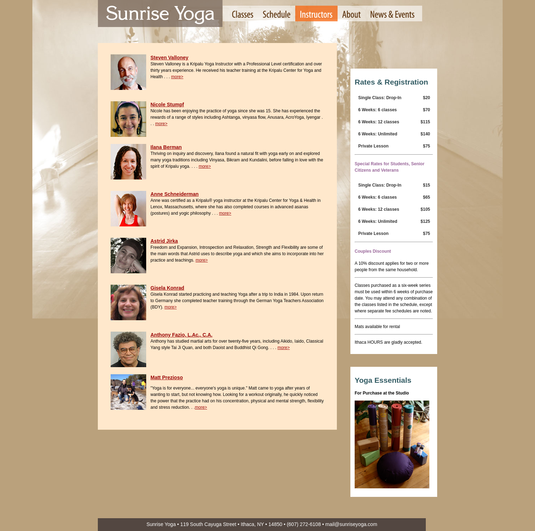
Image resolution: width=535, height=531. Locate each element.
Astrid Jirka (164, 241)
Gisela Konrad (167, 288)
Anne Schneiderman (174, 194)
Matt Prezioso (166, 377)
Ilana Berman (166, 147)
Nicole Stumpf (167, 104)
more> (177, 76)
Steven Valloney (169, 57)
